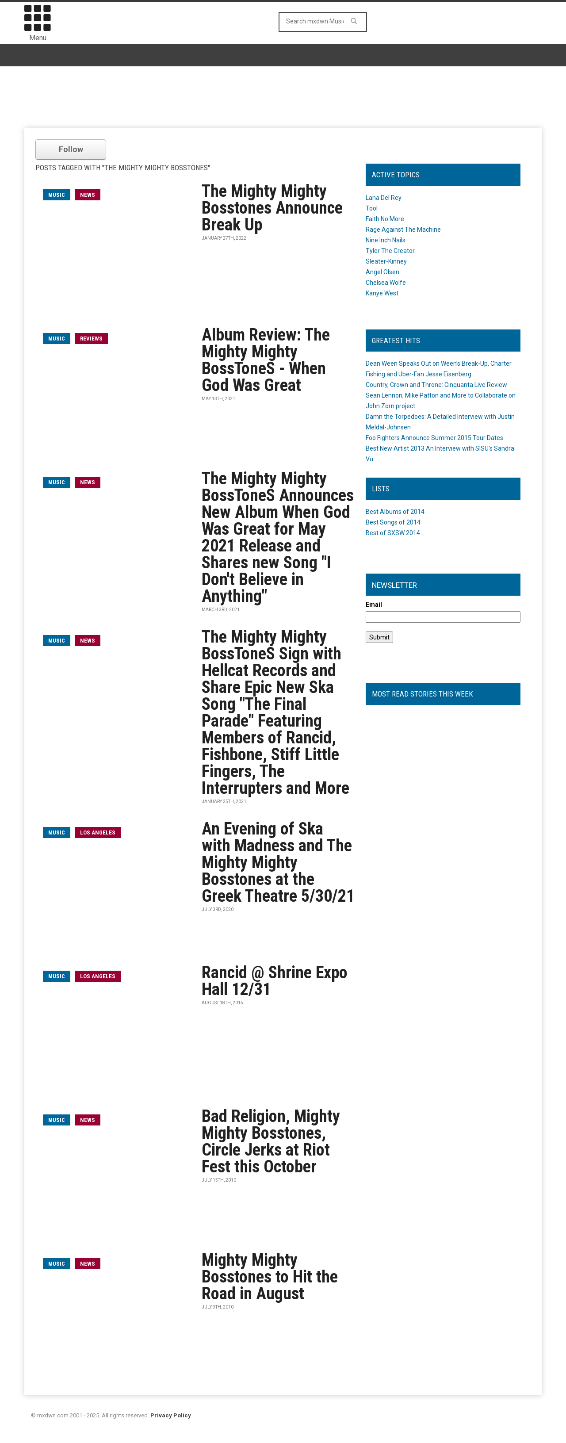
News (87, 194)
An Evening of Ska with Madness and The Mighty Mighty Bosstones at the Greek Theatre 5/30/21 (278, 862)
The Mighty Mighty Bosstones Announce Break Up (272, 207)
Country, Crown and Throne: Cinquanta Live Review (436, 384)
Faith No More (385, 218)
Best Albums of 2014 (395, 511)
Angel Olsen (382, 272)
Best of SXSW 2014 (393, 532)
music (56, 194)
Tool (372, 208)
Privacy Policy (170, 1415)
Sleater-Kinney (386, 261)
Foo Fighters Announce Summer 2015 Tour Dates (434, 437)
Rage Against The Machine (403, 229)
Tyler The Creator (390, 250)
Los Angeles (97, 832)
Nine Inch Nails (385, 240)
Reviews (91, 338)
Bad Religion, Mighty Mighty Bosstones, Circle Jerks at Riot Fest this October (271, 1141)
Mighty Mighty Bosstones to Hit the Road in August (270, 1276)
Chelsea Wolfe (386, 282)
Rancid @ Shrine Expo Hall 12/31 (275, 981)
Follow (71, 149)
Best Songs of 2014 (393, 522)
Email (374, 604)
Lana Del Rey (384, 197)
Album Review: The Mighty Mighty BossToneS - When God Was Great (266, 360)
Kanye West (382, 293)
